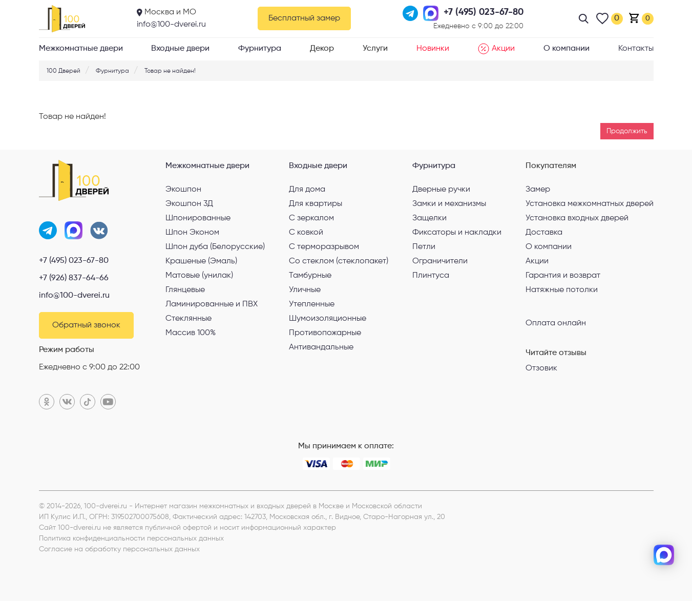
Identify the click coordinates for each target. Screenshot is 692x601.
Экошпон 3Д (189, 204)
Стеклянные (188, 319)
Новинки (432, 49)
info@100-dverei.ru (171, 24)
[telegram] (664, 521)
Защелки (429, 218)
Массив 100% (190, 333)
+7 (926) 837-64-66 (74, 278)
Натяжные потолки (562, 290)
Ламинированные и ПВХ (211, 304)
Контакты (636, 49)
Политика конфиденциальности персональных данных (131, 538)
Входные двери (180, 49)
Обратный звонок (86, 325)
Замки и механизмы (449, 204)
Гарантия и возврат (563, 276)
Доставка (544, 233)
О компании (566, 49)
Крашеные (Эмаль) (201, 261)
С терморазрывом (324, 247)
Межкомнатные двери (81, 49)
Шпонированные (197, 218)
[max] (664, 555)
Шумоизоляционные (327, 319)
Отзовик (541, 368)
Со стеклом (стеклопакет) (338, 261)
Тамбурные (310, 276)
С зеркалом (311, 218)
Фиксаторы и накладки (456, 233)
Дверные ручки (441, 189)
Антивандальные (321, 347)
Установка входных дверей (577, 218)
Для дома (307, 189)
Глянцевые (185, 290)
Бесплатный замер (304, 18)
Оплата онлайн (556, 322)
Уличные (305, 290)
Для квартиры (315, 204)
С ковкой (306, 233)
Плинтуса (430, 276)
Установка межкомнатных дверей (590, 204)
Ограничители (440, 261)
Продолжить (626, 131)
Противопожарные (325, 333)
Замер (538, 189)
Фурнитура (259, 49)
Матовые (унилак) (199, 276)
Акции (496, 48)
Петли (423, 247)
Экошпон (183, 189)
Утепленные (311, 304)
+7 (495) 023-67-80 (74, 261)
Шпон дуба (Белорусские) (215, 247)
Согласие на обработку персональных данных (119, 549)
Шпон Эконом (192, 233)
